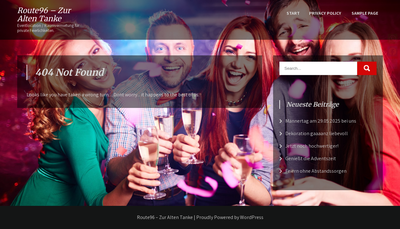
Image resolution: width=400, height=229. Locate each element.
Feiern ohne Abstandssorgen (316, 171)
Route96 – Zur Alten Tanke (44, 14)
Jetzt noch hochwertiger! (311, 146)
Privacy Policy (325, 13)
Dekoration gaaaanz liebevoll (316, 133)
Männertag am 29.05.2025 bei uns (320, 121)
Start (293, 13)
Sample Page (365, 13)
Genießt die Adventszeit (310, 158)
